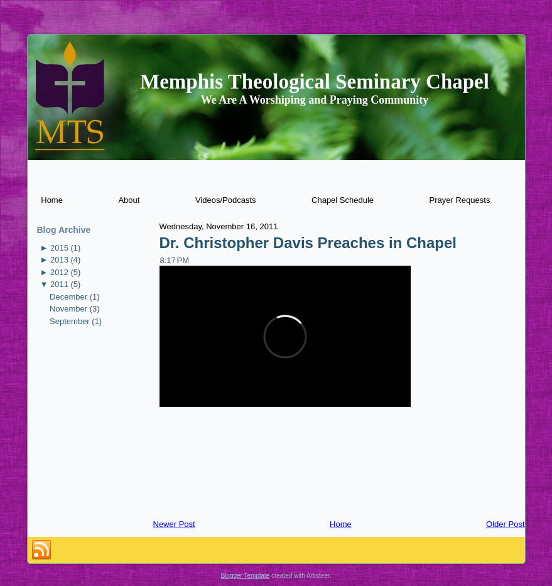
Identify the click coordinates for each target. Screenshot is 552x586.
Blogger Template (244, 575)
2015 (59, 247)
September (70, 321)
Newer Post (174, 524)
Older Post (505, 524)
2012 (59, 272)
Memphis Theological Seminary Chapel (314, 81)
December (68, 296)
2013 (59, 259)
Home (341, 524)
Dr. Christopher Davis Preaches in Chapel (308, 242)
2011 (59, 284)
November (68, 308)
